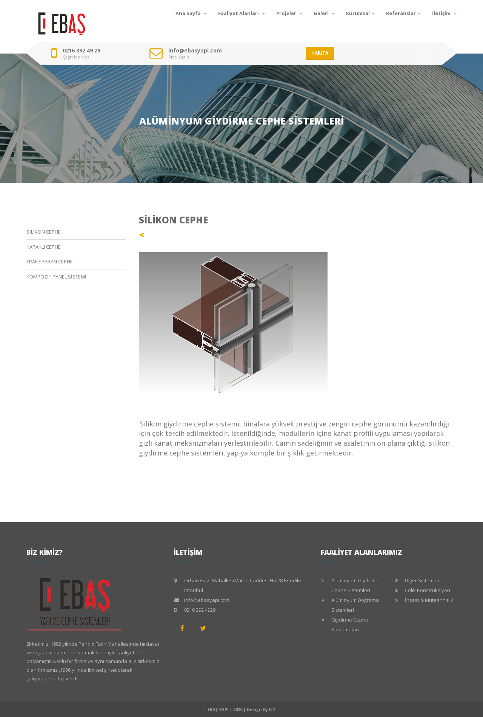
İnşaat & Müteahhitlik (429, 600)
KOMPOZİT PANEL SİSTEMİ (56, 276)
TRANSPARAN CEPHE (49, 261)
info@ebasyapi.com (195, 51)
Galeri (324, 13)
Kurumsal (360, 13)
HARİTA (319, 53)
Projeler (289, 13)
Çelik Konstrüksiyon (427, 590)
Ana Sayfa (191, 13)
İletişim (444, 13)
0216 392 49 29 (81, 51)
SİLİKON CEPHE (43, 231)
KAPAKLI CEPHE (43, 246)
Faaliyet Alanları (241, 13)
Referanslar (403, 13)
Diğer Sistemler (422, 580)
